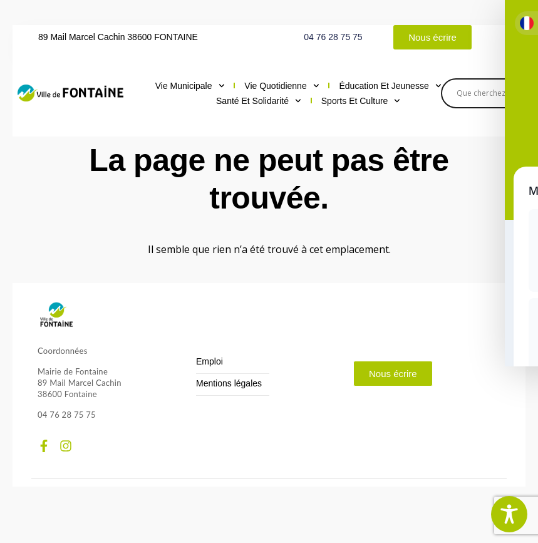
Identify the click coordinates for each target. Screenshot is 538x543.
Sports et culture (360, 100)
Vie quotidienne (281, 85)
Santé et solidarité (258, 100)
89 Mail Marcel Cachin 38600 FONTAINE (118, 37)
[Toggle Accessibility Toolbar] (509, 514)
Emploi (209, 361)
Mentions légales (229, 383)
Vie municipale (190, 85)
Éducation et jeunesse (390, 85)
